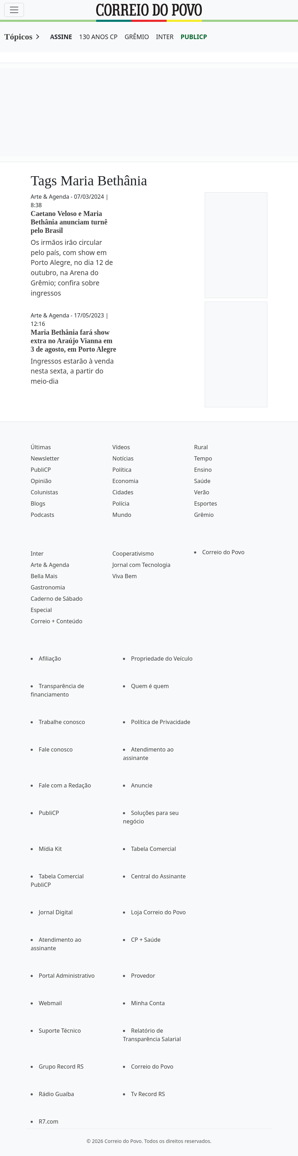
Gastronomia (48, 587)
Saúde (202, 481)
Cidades (123, 492)
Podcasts (42, 515)
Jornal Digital (56, 912)
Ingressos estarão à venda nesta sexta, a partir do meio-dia (72, 371)
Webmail (50, 1003)
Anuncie (142, 785)
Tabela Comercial (153, 849)
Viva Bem (124, 576)
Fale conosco (56, 749)
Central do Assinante (158, 876)
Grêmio (204, 515)
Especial (41, 610)
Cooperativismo (133, 553)
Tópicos (18, 36)
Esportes (205, 503)
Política (121, 470)
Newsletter (45, 458)
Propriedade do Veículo (162, 658)
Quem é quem (150, 686)
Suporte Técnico (60, 1030)
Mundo (121, 515)
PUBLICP (194, 36)
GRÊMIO (137, 36)
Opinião (41, 481)
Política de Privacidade (160, 722)
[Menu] (14, 10)
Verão (201, 492)
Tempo (203, 458)
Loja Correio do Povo (158, 912)
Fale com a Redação (65, 785)
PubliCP (41, 470)
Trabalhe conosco (62, 722)
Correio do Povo (223, 552)
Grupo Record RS (61, 1066)
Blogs (38, 503)
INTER (165, 36)
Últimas (41, 447)
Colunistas (44, 492)
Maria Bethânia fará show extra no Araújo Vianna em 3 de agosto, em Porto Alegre (73, 340)
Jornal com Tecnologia (141, 565)
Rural (201, 447)
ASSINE (61, 36)
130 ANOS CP (98, 36)
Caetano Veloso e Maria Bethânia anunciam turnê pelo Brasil (69, 222)
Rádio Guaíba (56, 1094)
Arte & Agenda (50, 565)
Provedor (143, 975)
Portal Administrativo (67, 975)
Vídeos (121, 447)
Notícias (123, 458)
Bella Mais (44, 576)
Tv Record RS (148, 1094)
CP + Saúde (146, 940)
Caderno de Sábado (56, 598)
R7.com (48, 1121)
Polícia (120, 503)
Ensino (203, 470)
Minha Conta (148, 1003)
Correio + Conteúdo (56, 621)
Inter (37, 553)
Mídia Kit (50, 849)
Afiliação (50, 658)
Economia (125, 481)
